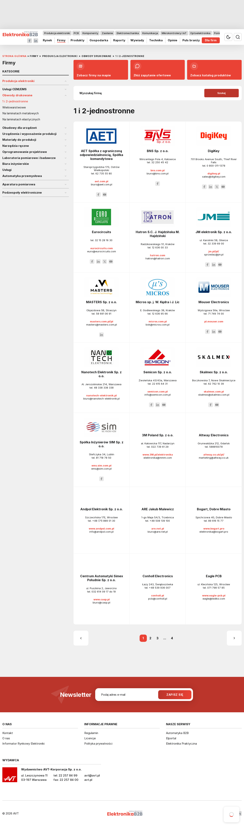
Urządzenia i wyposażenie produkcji (29, 134)
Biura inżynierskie (15, 164)
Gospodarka (99, 40)
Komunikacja (150, 33)
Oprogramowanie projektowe (24, 152)
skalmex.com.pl (214, 391)
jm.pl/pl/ (213, 251)
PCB (76, 33)
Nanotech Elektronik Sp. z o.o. (101, 374)
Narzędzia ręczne (15, 146)
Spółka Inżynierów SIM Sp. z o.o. (101, 444)
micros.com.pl (158, 321)
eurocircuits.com (101, 248)
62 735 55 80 (103, 173)
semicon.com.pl (157, 391)
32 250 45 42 (159, 162)
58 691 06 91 (103, 313)
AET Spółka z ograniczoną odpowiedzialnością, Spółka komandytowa (101, 155)
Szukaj (221, 93)
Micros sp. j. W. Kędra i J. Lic (157, 302)
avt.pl (88, 780)
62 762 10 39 (216, 383)
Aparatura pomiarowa (18, 184)
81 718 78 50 (103, 457)
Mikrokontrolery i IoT (174, 33)
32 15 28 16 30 (103, 240)
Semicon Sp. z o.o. (157, 372)
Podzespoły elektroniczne (22, 192)
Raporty (119, 40)
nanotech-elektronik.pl (101, 395)
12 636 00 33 (160, 247)
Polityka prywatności (98, 743)
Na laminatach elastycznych (21, 119)
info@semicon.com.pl (157, 394)
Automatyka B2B (177, 733)
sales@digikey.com (213, 176)
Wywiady (137, 40)
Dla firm (211, 40)
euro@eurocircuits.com (101, 251)
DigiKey (214, 151)
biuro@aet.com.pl (101, 184)
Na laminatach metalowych (20, 113)
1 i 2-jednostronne (15, 101)
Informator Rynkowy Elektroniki (23, 743)
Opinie (172, 40)
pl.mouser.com (213, 321)
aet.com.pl (101, 181)
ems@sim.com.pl (101, 468)
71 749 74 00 (216, 313)
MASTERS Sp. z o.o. (101, 302)
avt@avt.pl (92, 775)
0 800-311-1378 (216, 165)
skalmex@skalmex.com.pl (213, 394)
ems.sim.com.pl (101, 465)
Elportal (171, 738)
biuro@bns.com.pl (158, 173)
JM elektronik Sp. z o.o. (214, 232)
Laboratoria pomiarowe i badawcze (29, 158)
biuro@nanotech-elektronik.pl (101, 398)
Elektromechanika (128, 33)
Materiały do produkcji (19, 140)
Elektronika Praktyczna (181, 743)
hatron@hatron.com (157, 258)
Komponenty (90, 33)
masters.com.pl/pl (101, 321)
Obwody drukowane (17, 95)
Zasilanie (107, 33)
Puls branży (191, 40)
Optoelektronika (200, 33)
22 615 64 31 (160, 383)
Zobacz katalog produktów (210, 69)
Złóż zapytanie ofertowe (152, 69)
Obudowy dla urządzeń (19, 128)
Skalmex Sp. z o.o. (214, 372)
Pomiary (219, 33)
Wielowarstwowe (14, 107)
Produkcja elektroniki (57, 33)
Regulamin (91, 733)
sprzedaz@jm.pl (213, 254)
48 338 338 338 (104, 387)
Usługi (7, 170)
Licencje (90, 738)
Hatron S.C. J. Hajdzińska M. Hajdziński (158, 234)
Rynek (47, 40)
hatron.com (157, 255)
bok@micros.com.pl (158, 324)
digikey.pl (213, 173)
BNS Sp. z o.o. (158, 151)
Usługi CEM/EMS (14, 89)
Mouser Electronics (213, 302)
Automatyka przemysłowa (22, 176)
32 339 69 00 (216, 243)
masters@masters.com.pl (101, 324)
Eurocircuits (101, 232)
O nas (6, 738)
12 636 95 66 (160, 313)
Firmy (61, 40)
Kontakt (7, 733)
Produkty (77, 40)
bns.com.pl (158, 170)
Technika (156, 40)
